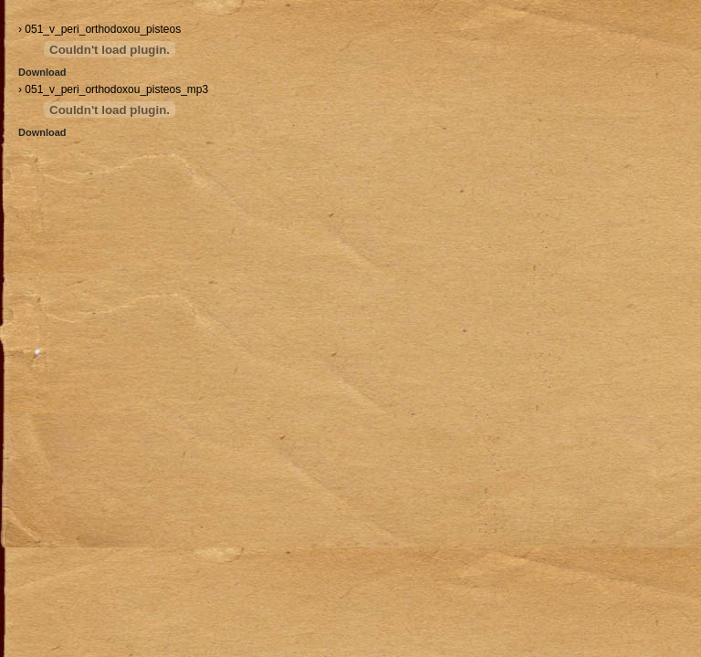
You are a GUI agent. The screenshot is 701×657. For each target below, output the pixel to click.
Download (42, 72)
